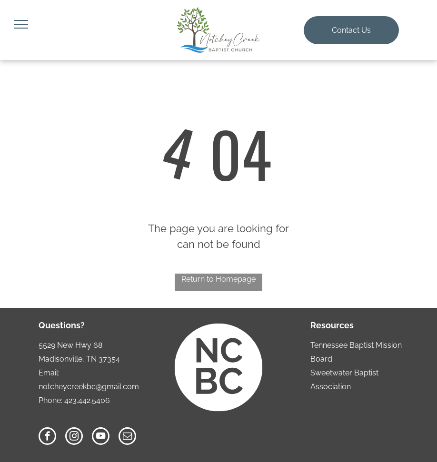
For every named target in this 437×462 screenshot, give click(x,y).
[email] (127, 437)
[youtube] (100, 437)
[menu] (21, 24)
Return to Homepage (218, 279)
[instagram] (74, 437)
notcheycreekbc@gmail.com (89, 386)
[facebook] (47, 437)
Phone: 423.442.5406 (74, 400)
